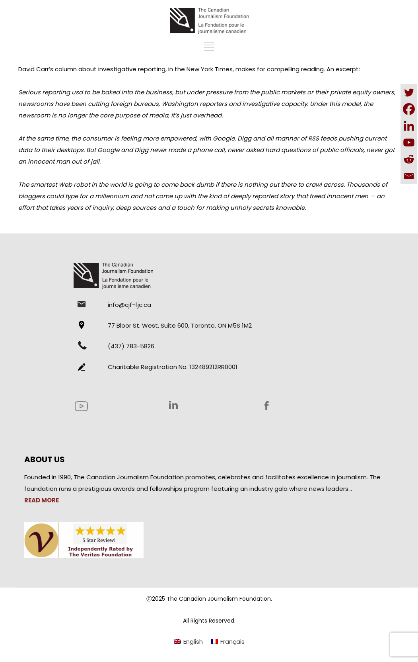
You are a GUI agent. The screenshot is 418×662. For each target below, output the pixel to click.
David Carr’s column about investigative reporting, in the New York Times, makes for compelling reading (171, 69)
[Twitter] (409, 92)
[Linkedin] (409, 125)
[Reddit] (409, 159)
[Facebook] (409, 109)
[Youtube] (409, 142)
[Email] (409, 176)
